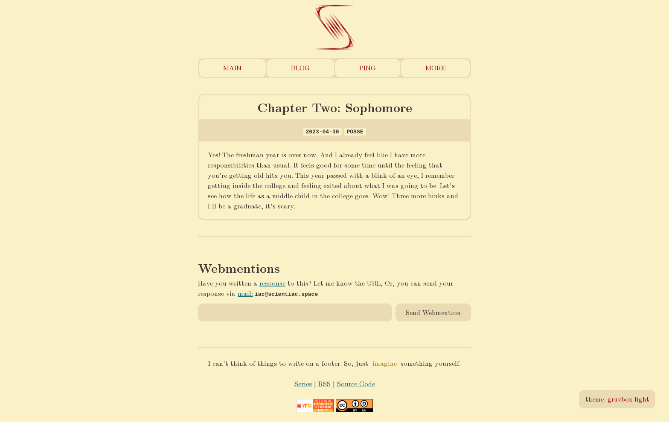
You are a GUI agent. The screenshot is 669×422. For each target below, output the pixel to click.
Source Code (356, 383)
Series (303, 383)
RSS (324, 383)
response (272, 283)
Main (232, 67)
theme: (617, 399)
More (435, 67)
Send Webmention (433, 312)
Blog (300, 67)
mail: (245, 293)
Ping (367, 67)
